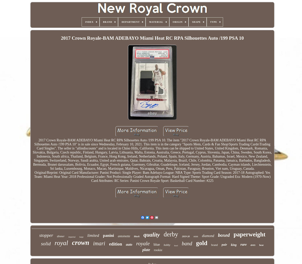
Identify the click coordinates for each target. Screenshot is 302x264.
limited (93, 235)
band (187, 243)
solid (46, 243)
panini (108, 235)
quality (151, 234)
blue (157, 244)
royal (61, 242)
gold (201, 243)
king (234, 244)
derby (171, 234)
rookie (158, 250)
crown (80, 242)
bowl (176, 246)
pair (224, 244)
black (137, 236)
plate (146, 250)
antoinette (124, 236)
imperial (72, 237)
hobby (167, 245)
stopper (46, 235)
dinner (61, 236)
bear (261, 245)
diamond (208, 236)
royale (143, 243)
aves (253, 245)
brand (214, 244)
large (81, 237)
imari (99, 243)
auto (129, 244)
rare (243, 244)
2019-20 (186, 236)
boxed (224, 235)
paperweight (249, 234)
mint (196, 236)
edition (115, 244)
